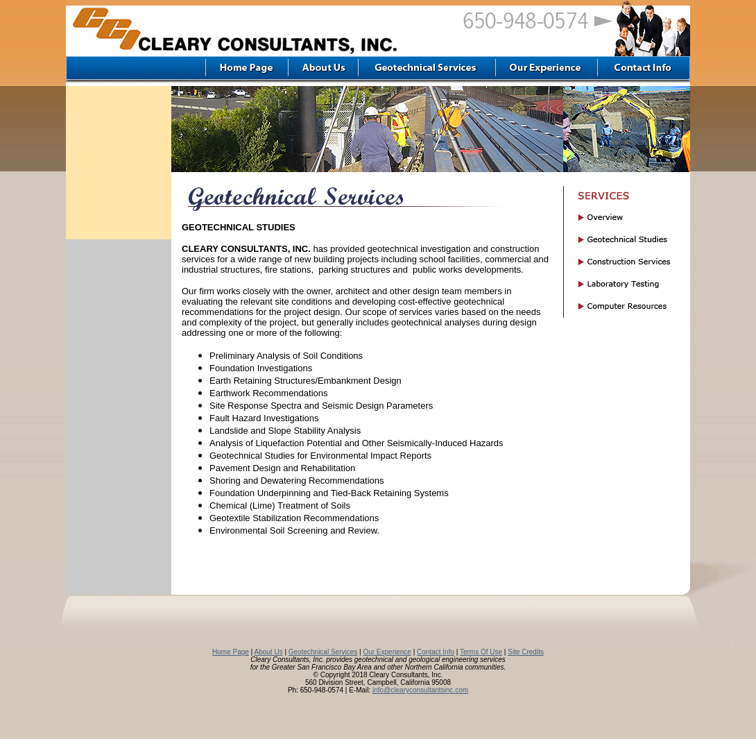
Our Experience (387, 652)
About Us (268, 652)
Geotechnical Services (323, 652)
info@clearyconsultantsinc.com (420, 690)
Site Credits (526, 652)
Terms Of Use (481, 652)
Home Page (230, 652)
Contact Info (435, 652)
